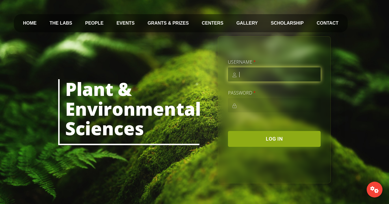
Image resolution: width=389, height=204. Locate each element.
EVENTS (125, 23)
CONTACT (327, 23)
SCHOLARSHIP (287, 23)
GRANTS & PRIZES (168, 23)
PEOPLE (94, 23)
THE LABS (61, 23)
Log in (274, 139)
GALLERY (247, 23)
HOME (30, 23)
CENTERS (212, 23)
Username (240, 62)
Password (240, 93)
